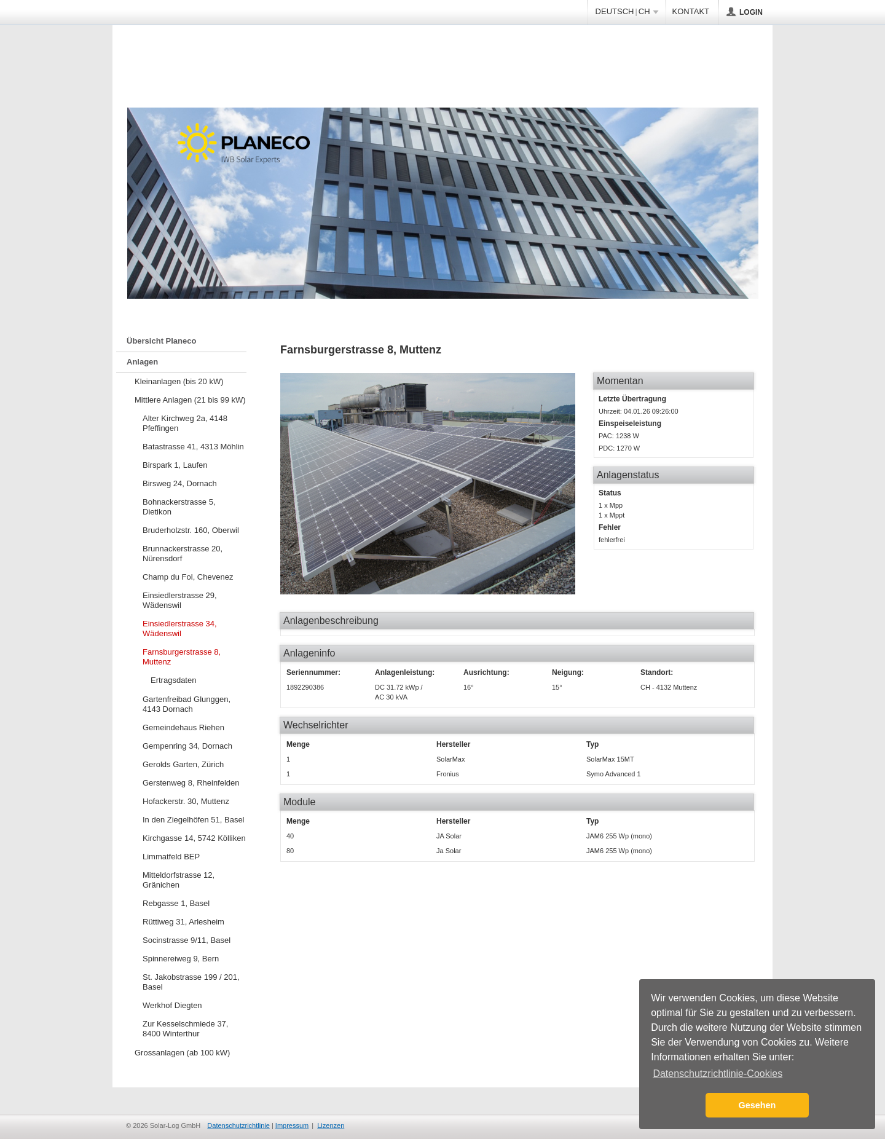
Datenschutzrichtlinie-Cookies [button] (717, 1073)
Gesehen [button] (757, 1105)
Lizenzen (330, 1125)
